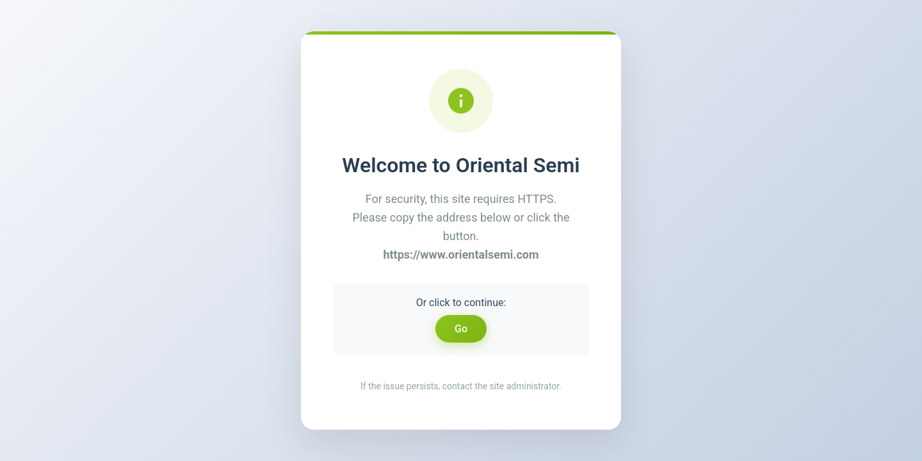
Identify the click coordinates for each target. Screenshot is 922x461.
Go (461, 329)
